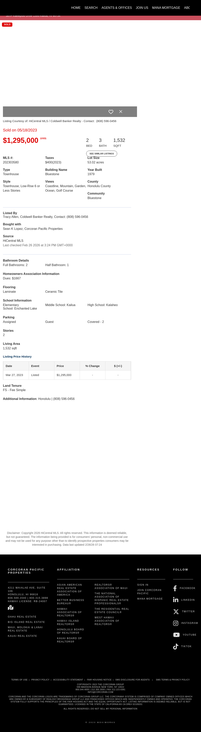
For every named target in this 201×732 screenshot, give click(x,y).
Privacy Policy (40, 680)
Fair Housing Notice (99, 680)
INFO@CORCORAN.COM (100, 692)
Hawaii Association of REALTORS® (69, 612)
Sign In (142, 584)
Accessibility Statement (68, 680)
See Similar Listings (102, 153)
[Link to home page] (10, 6)
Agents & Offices (116, 7)
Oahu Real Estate (22, 616)
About (189, 7)
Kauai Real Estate (22, 636)
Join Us (142, 7)
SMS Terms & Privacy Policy (173, 680)
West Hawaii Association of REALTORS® (107, 621)
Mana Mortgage (166, 7)
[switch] (111, 112)
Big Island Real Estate (26, 622)
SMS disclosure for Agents (132, 680)
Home (76, 7)
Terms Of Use (19, 680)
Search (91, 7)
